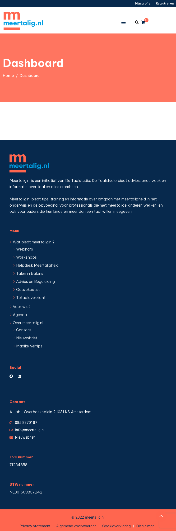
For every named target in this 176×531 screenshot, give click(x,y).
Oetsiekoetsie (28, 289)
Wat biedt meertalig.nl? (34, 242)
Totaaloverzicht (31, 297)
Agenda (20, 314)
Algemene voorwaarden (76, 526)
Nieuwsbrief (26, 338)
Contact (24, 329)
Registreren (165, 3)
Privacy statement (35, 526)
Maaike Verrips (29, 346)
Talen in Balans (29, 273)
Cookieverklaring (116, 526)
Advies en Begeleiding (35, 281)
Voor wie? (22, 306)
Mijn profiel (143, 3)
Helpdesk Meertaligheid (37, 265)
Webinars (24, 249)
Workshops (26, 257)
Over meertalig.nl (28, 322)
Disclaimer (145, 526)
